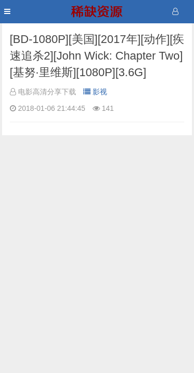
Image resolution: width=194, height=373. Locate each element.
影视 (95, 92)
